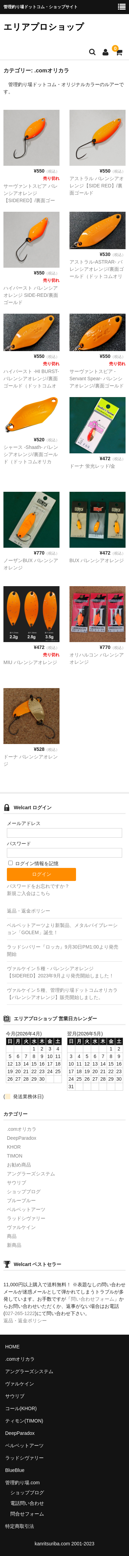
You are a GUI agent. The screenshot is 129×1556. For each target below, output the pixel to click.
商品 (12, 1236)
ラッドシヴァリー (26, 1218)
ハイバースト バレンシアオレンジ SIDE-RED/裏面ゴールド (30, 295)
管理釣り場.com (22, 1482)
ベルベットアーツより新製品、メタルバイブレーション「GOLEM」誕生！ (62, 928)
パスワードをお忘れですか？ (38, 886)
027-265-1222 (20, 1313)
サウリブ (16, 1182)
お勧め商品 (19, 1165)
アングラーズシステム (31, 1173)
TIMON (14, 1156)
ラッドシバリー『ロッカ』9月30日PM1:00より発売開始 (62, 950)
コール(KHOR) (21, 1408)
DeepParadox (21, 1138)
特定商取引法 (19, 1526)
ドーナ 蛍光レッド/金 (92, 466)
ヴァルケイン (21, 1227)
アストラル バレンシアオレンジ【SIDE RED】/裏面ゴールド (96, 186)
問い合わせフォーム (92, 1299)
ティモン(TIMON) (24, 1421)
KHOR (14, 1147)
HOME (12, 1346)
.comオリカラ (21, 1129)
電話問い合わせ (27, 1503)
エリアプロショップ (43, 27)
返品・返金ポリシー (28, 911)
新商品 (14, 1245)
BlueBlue (14, 1470)
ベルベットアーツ (26, 1209)
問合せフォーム (27, 1514)
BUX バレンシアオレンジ (96, 560)
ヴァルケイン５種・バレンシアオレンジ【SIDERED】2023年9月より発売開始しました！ (60, 972)
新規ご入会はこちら (28, 893)
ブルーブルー (21, 1200)
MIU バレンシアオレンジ (30, 662)
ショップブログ (24, 1191)
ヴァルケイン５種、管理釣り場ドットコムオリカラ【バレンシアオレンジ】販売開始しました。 (62, 993)
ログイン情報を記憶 (33, 863)
